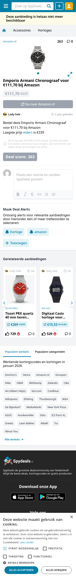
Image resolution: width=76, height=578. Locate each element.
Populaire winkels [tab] (17, 352)
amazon (38, 232)
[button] (38, 563)
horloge (13, 232)
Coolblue (53, 391)
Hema (26, 375)
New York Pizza (56, 407)
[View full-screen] (70, 74)
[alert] (38, 545)
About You (11, 431)
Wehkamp (35, 383)
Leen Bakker (26, 423)
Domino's (11, 375)
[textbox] (43, 180)
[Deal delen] (59, 6)
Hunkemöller (26, 415)
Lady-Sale (14, 114)
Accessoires (22, 30)
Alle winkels (14, 439)
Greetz (9, 423)
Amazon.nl (9, 41)
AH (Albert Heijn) (15, 391)
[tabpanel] (38, 399)
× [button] (71, 517)
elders (28, 132)
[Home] (4, 30)
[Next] (71, 303)
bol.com (46, 308)
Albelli (44, 423)
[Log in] (69, 6)
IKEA (65, 399)
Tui (56, 423)
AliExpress (11, 399)
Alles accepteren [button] (21, 570)
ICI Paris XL (58, 415)
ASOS (8, 415)
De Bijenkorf (12, 407)
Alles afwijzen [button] (56, 570)
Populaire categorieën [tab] (50, 352)
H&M (20, 383)
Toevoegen (16, 243)
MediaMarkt (33, 407)
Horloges (45, 30)
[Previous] (4, 303)
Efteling (28, 399)
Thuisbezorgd (47, 399)
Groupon (60, 375)
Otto (42, 415)
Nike (8, 383)
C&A (66, 383)
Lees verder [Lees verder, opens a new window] (27, 542)
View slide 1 (38, 73)
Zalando (53, 383)
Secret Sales (11, 308)
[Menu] (6, 5)
